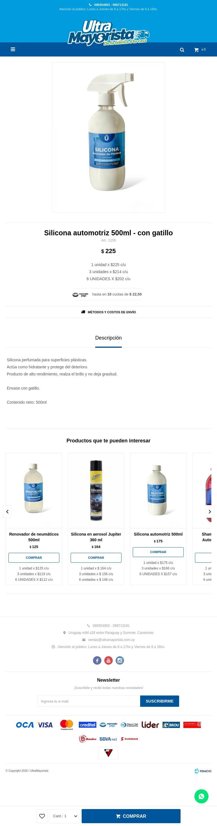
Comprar (134, 816)
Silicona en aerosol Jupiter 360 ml (96, 537)
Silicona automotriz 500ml (158, 534)
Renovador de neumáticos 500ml (33, 537)
